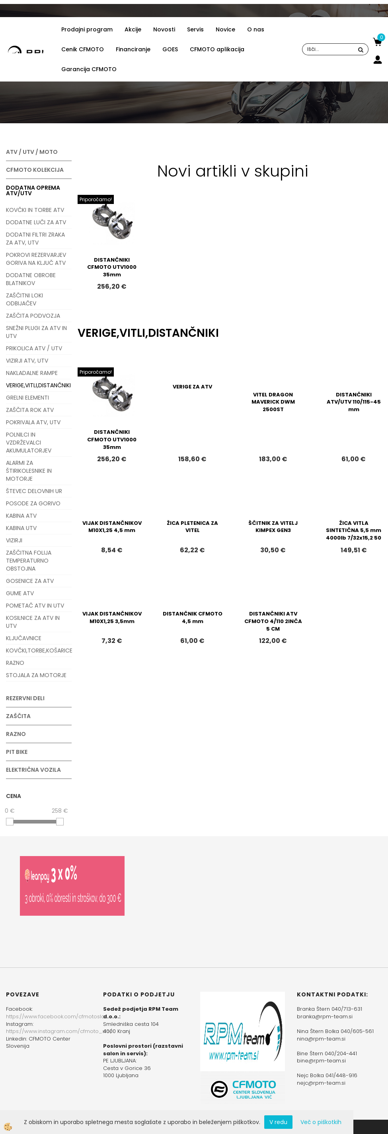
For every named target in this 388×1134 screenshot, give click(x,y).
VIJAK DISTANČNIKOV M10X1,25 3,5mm (112, 617)
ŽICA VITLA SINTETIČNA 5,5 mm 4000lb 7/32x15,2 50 (353, 530)
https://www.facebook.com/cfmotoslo (55, 1016)
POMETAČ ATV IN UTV (35, 606)
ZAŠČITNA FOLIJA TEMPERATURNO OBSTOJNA (28, 561)
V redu (278, 1122)
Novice (225, 29)
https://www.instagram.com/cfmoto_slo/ (59, 1031)
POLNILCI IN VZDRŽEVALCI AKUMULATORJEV (28, 442)
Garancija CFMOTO (89, 69)
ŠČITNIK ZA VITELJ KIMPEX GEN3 (273, 526)
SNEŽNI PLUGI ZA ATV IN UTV (36, 332)
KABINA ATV (21, 516)
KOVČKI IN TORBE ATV (35, 210)
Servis (195, 29)
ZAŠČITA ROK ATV (30, 410)
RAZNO (15, 663)
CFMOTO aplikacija (217, 49)
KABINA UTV (21, 528)
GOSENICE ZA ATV (30, 581)
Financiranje (133, 49)
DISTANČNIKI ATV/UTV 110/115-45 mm (354, 402)
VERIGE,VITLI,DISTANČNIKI (38, 385)
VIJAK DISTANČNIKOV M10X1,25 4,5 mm (112, 526)
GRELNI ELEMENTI (27, 398)
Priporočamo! (96, 199)
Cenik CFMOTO (82, 49)
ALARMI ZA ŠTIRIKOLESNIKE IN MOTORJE (29, 471)
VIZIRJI (14, 540)
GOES (170, 49)
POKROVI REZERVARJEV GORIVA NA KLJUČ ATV (36, 259)
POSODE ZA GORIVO (33, 503)
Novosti (164, 29)
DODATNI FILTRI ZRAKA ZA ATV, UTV (35, 239)
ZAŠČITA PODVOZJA (33, 316)
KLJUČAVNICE (23, 638)
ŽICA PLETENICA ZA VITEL (192, 526)
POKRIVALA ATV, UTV (33, 422)
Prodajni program (87, 29)
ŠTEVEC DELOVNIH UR (34, 491)
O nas (255, 29)
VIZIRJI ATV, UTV (27, 361)
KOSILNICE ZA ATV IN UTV (33, 622)
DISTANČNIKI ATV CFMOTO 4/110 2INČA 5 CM (273, 621)
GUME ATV (20, 593)
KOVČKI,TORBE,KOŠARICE (39, 650)
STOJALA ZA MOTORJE (36, 675)
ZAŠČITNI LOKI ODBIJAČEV (24, 299)
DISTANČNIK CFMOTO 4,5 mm (192, 617)
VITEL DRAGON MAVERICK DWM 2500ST (273, 402)
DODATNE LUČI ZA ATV (36, 222)
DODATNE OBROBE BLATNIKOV (31, 279)
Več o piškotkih (320, 1122)
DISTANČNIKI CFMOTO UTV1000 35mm (111, 267)
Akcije (133, 29)
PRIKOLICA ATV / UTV (34, 348)
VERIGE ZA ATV (192, 386)
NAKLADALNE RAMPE (32, 373)
